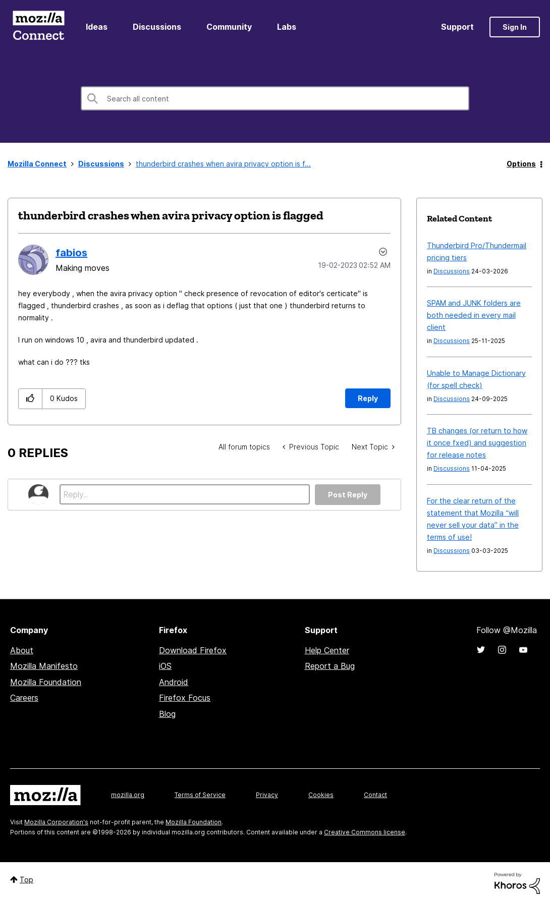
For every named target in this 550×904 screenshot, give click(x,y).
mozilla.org (127, 795)
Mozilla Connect (38, 27)
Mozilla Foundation (45, 682)
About (21, 650)
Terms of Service (200, 795)
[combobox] (275, 98)
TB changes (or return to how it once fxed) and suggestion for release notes (477, 442)
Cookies (321, 795)
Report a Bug (330, 666)
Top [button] (26, 879)
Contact (375, 795)
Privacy (267, 795)
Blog (167, 714)
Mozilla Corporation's (56, 822)
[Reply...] (185, 494)
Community (229, 27)
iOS (165, 666)
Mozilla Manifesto (44, 666)
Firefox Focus (184, 698)
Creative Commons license (364, 832)
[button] (30, 399)
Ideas (96, 27)
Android (173, 682)
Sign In (515, 27)
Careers (24, 698)
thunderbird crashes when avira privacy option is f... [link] (223, 163)
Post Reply (347, 494)
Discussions (157, 27)
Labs (286, 27)
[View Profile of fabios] (71, 253)
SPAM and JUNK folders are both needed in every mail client (474, 315)
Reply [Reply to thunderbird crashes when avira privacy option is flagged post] (368, 398)
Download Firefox (193, 650)
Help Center (327, 650)
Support (457, 27)
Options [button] (521, 163)
